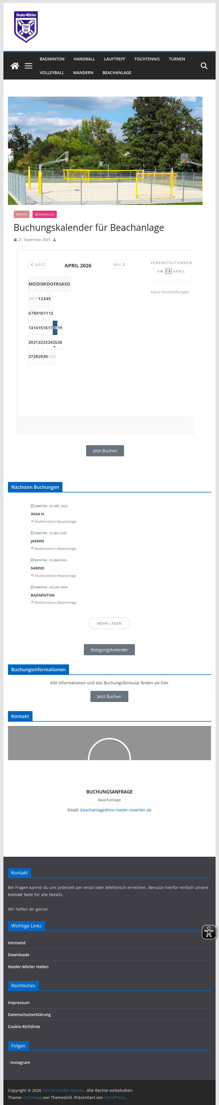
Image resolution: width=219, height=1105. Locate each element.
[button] (109, 649)
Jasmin (37, 541)
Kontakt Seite (21, 894)
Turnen (177, 59)
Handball (84, 59)
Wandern (83, 72)
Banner (21, 214)
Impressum (19, 1002)
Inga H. (38, 513)
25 (106, 342)
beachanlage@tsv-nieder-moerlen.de (115, 810)
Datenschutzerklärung (29, 1014)
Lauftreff (114, 59)
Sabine (37, 568)
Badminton (52, 59)
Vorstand (16, 942)
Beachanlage (117, 72)
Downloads (18, 954)
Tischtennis (147, 59)
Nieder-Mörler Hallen (28, 966)
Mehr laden (109, 623)
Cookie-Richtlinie (24, 1026)
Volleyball (52, 72)
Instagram (19, 1062)
